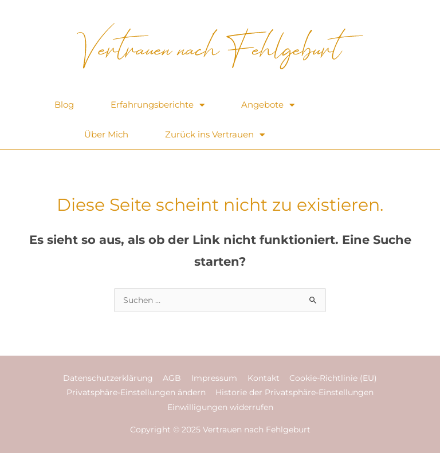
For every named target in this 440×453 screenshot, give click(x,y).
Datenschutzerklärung (108, 378)
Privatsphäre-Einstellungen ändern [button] (136, 392)
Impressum (214, 378)
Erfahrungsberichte (158, 105)
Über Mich (106, 134)
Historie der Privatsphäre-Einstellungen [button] (294, 392)
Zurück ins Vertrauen (215, 135)
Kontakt (263, 378)
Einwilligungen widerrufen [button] (220, 407)
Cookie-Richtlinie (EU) (333, 378)
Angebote (267, 105)
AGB (172, 378)
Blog (64, 104)
